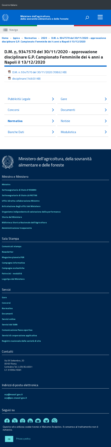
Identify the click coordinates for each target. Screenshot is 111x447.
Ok (9, 439)
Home (5, 38)
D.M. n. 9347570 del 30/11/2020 (37, 72)
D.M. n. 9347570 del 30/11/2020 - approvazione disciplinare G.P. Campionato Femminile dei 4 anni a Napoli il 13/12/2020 (54, 39)
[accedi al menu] (100, 17)
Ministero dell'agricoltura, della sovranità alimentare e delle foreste (44, 17)
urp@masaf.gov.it (13, 394)
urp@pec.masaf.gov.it (15, 397)
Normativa (30, 38)
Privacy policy (23, 439)
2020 (44, 38)
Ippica (16, 38)
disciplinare (24, 78)
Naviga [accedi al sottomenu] (10, 30)
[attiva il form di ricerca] (87, 17)
